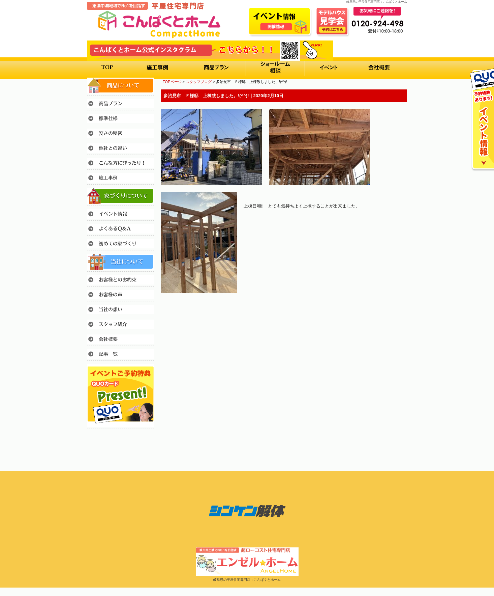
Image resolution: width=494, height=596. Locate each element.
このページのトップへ (390, 312)
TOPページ (172, 82)
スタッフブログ (199, 82)
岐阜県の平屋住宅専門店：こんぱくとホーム (247, 579)
